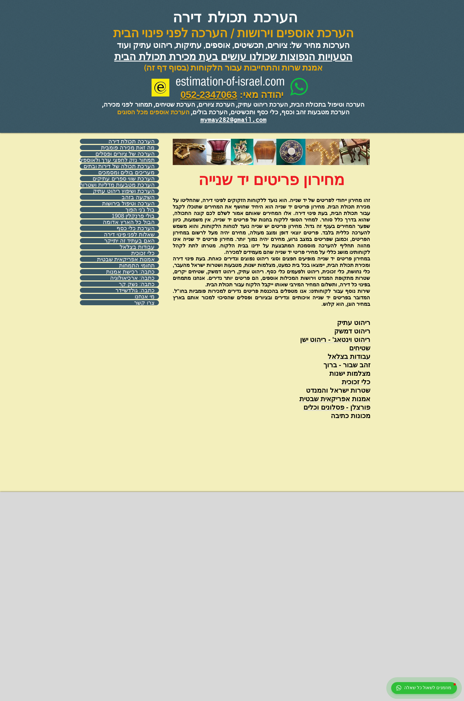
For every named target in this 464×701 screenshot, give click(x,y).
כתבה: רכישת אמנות (130, 271)
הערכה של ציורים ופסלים (125, 153)
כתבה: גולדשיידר (135, 290)
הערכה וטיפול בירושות (128, 203)
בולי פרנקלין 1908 (133, 215)
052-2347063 (208, 94)
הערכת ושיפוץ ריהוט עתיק (124, 191)
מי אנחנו (145, 296)
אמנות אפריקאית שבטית (126, 259)
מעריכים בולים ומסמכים (126, 172)
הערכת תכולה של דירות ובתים (119, 166)
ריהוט (362, 322)
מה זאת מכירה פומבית (128, 147)
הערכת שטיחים (175, 104)
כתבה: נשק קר (137, 284)
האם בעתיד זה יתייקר (129, 240)
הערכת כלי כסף (136, 228)
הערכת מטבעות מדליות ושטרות (117, 184)
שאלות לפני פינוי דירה (129, 234)
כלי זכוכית (143, 253)
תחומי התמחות (137, 265)
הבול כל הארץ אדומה (129, 222)
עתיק (344, 322)
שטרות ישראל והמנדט (338, 390)
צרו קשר (144, 302)
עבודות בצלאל (137, 246)
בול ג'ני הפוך (140, 209)
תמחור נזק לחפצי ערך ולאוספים (117, 159)
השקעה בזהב (138, 197)
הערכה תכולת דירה (131, 141)
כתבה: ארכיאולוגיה (132, 277)
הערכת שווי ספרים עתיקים (124, 178)
